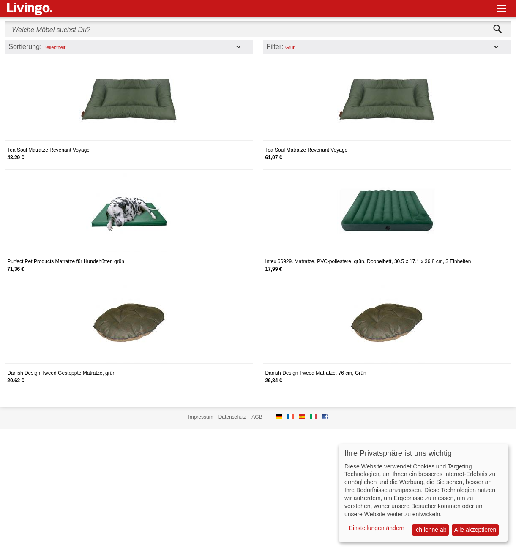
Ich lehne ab (430, 529)
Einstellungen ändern (377, 528)
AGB (256, 417)
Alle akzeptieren (475, 529)
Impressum (200, 417)
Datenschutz (232, 417)
